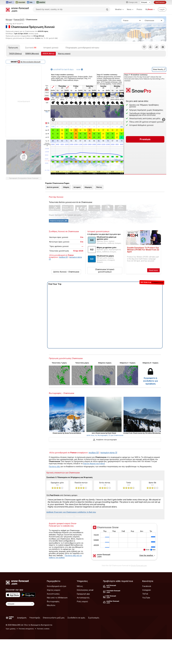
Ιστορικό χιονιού (50, 47)
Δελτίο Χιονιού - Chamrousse (66, 272)
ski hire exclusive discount (25, 62)
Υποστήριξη (34, 617)
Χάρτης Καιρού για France (94, 463)
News (130, 9)
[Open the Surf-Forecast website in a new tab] (10, 2)
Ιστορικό (77, 187)
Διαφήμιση (21, 617)
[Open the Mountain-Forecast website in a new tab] (20, 2)
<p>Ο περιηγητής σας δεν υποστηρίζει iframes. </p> (124, 543)
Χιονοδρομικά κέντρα (56, 586)
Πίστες (99, 187)
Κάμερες (88, 187)
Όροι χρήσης (11, 629)
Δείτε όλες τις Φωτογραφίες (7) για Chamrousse (105, 435)
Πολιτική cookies (43, 629)
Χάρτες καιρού (64, 53)
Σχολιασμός (93, 617)
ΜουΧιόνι (51, 605)
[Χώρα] (132, 20)
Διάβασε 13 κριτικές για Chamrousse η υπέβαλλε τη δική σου (71, 512)
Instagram (146, 590)
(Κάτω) (48, 53)
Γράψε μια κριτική (83, 516)
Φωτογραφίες (53, 601)
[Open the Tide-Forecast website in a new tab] (31, 2)
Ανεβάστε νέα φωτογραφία (105, 440)
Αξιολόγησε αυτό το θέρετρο (59, 516)
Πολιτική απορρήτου (26, 629)
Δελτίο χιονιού (53, 187)
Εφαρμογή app (83, 594)
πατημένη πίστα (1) (108, 452)
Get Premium (160, 2)
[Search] (107, 9)
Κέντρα (9, 19)
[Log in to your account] (162, 9)
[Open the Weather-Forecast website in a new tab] (41, 2)
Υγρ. (47, 141)
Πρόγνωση (13, 47)
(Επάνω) (15, 53)
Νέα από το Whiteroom (57, 597)
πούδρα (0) (63, 257)
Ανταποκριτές (83, 597)
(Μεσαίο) (32, 53)
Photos (139, 9)
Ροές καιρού (82, 601)
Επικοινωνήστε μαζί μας (54, 617)
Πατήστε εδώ (54, 466)
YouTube (146, 597)
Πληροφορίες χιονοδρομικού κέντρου (82, 47)
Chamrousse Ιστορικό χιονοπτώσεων (104, 270)
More (47, 111)
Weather (119, 9)
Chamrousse (31, 19)
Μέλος (80, 586)
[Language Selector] (145, 2)
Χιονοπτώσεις (53, 594)
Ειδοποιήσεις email (85, 590)
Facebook (146, 586)
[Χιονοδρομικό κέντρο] (153, 20)
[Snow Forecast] (17, 9)
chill (47, 137)
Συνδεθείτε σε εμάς (76, 617)
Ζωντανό (30, 47)
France (19, 19)
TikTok (145, 594)
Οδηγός (66, 187)
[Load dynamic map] (23, 157)
